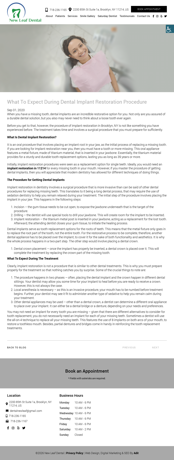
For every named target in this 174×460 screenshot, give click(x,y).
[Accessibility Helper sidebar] (170, 29)
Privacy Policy (74, 453)
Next (155, 347)
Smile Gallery (87, 16)
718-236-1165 (56, 10)
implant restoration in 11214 (26, 168)
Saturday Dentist (107, 16)
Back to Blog (17, 347)
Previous (129, 347)
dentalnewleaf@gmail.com (24, 410)
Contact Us (143, 16)
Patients (60, 16)
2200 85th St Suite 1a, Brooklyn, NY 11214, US (99, 9)
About (49, 16)
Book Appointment (148, 9)
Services (72, 16)
